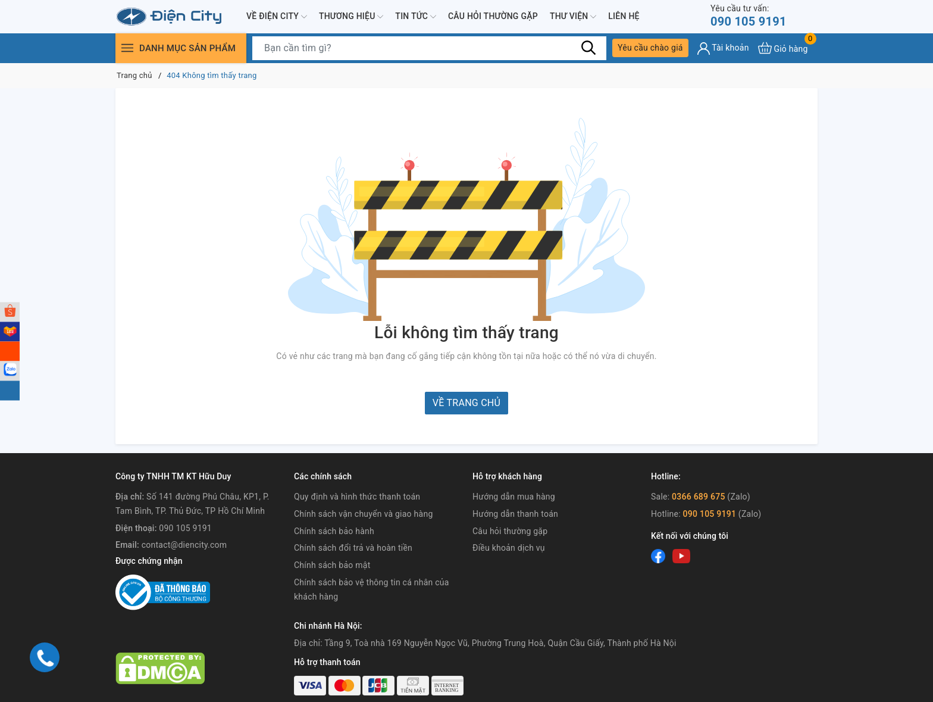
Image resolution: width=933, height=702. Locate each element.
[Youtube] (681, 556)
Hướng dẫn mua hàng (513, 496)
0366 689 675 (698, 496)
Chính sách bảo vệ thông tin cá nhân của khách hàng (371, 589)
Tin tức (415, 17)
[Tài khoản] (723, 48)
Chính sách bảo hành (334, 531)
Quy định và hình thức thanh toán (357, 496)
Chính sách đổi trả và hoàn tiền (353, 548)
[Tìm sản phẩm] (429, 48)
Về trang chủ (466, 402)
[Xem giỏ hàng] (783, 48)
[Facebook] (658, 556)
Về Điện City (276, 17)
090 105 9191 (748, 16)
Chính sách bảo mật (332, 565)
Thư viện (573, 17)
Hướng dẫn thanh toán (515, 514)
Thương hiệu (351, 17)
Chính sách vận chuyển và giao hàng (363, 514)
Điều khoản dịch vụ (508, 548)
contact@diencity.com (184, 545)
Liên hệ (623, 16)
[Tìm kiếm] (588, 48)
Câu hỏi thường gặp (493, 16)
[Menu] (127, 48)
